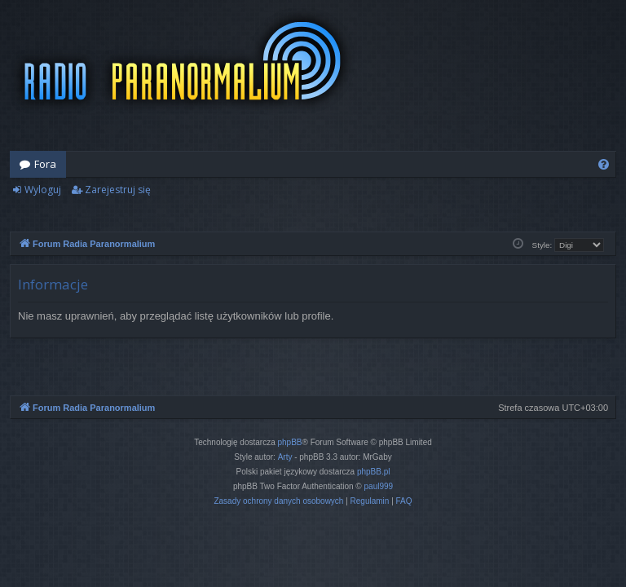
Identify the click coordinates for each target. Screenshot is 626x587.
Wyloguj (42, 189)
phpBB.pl (373, 471)
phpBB (290, 442)
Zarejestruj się (118, 189)
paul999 (379, 486)
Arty (285, 456)
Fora (45, 164)
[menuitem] (603, 164)
